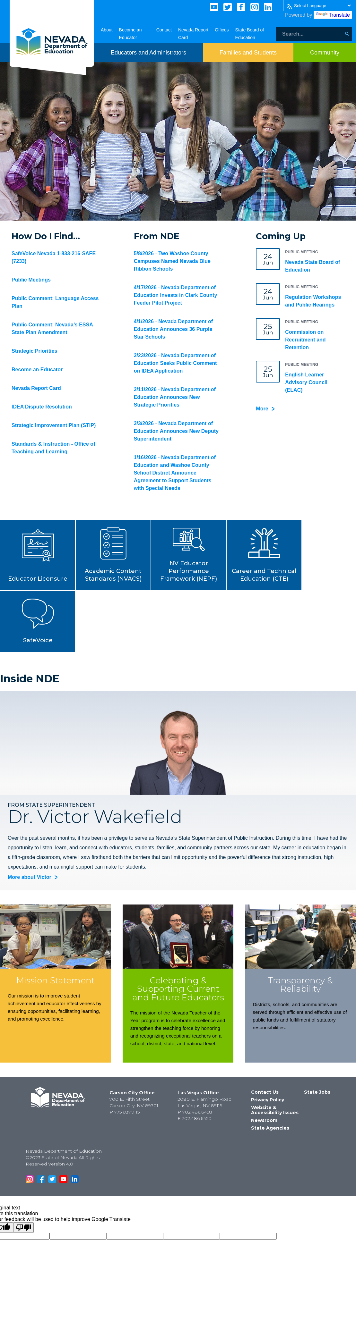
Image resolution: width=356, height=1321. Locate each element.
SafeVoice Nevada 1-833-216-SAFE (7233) (54, 257)
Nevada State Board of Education (312, 266)
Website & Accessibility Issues (275, 1110)
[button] (37, 555)
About (107, 29)
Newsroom (264, 1120)
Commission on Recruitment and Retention (305, 339)
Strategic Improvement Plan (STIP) (54, 425)
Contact (164, 29)
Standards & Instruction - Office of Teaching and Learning (53, 447)
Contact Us (265, 1092)
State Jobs (317, 1092)
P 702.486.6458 (195, 1112)
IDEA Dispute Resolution (42, 406)
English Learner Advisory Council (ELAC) (306, 382)
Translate (333, 15)
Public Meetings (31, 279)
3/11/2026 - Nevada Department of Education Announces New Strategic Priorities (175, 397)
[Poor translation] (23, 1227)
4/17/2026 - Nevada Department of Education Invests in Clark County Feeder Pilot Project (175, 295)
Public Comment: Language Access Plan (55, 302)
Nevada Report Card (36, 388)
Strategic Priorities (34, 351)
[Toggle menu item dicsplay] (148, 52)
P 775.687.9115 (124, 1112)
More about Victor (29, 877)
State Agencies (270, 1128)
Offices (222, 29)
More (262, 408)
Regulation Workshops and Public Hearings (313, 300)
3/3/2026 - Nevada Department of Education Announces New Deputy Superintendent (176, 431)
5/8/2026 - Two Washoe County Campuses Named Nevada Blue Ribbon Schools (172, 261)
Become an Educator (37, 369)
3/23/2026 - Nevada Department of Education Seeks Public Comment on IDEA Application (175, 363)
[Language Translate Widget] (317, 5)
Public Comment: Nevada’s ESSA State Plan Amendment (52, 328)
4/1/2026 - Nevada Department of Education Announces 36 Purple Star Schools (173, 329)
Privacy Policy (267, 1100)
